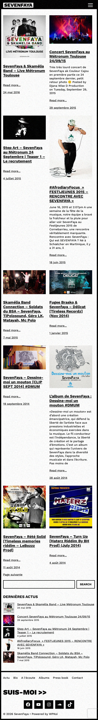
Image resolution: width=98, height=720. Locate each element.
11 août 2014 (11, 567)
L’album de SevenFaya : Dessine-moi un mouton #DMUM (70, 400)
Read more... (11, 85)
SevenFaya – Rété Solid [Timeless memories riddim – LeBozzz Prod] (24, 543)
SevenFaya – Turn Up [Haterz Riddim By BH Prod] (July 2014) (69, 541)
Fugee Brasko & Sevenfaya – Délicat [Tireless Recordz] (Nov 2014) (67, 309)
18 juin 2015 (57, 262)
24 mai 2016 (11, 92)
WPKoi (53, 714)
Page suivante (12, 574)
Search (85, 584)
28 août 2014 (58, 478)
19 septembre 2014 (16, 404)
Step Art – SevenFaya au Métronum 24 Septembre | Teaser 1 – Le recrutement (24, 154)
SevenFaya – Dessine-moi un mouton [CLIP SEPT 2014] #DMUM (23, 382)
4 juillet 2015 (12, 178)
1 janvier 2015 (58, 333)
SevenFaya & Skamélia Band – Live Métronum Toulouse (24, 70)
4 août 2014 (57, 562)
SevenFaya (18, 5)
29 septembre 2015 (62, 107)
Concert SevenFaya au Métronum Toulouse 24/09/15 (69, 56)
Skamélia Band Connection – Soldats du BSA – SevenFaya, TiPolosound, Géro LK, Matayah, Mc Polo (23, 311)
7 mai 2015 (10, 337)
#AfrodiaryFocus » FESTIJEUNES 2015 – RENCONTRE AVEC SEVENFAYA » (68, 194)
